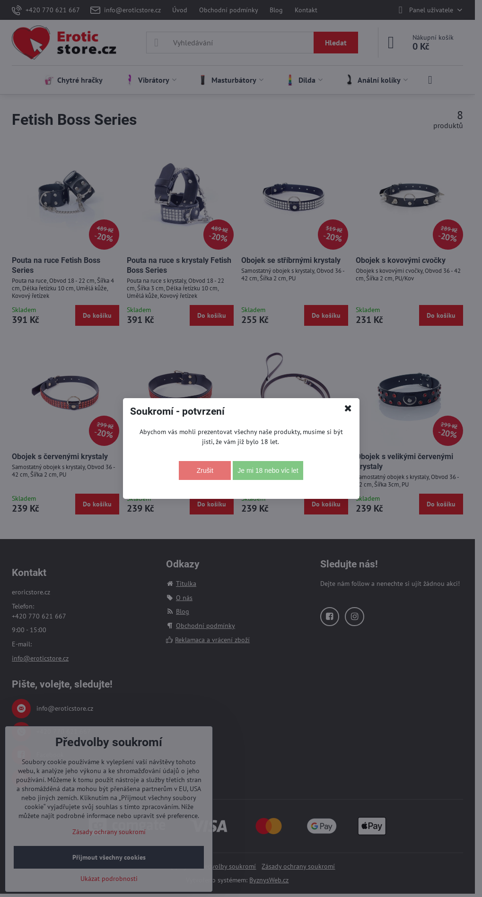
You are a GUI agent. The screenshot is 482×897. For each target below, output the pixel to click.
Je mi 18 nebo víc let (267, 470)
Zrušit (205, 470)
